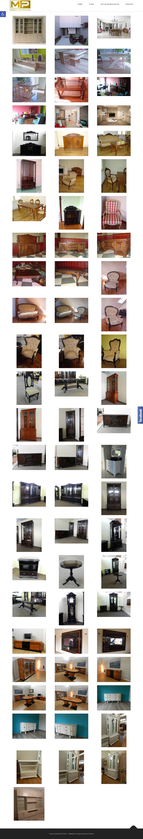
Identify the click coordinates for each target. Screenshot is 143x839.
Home (80, 4)
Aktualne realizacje (110, 4)
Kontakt (130, 4)
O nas (91, 4)
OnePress (71, 834)
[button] (3, 14)
